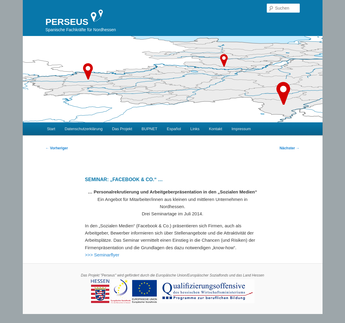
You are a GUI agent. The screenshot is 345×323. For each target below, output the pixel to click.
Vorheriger (57, 148)
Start (51, 129)
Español (174, 129)
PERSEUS (67, 22)
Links (194, 129)
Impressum (241, 129)
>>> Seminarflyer (102, 254)
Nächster (290, 148)
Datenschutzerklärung (84, 129)
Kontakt (215, 129)
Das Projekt (122, 129)
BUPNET (149, 129)
